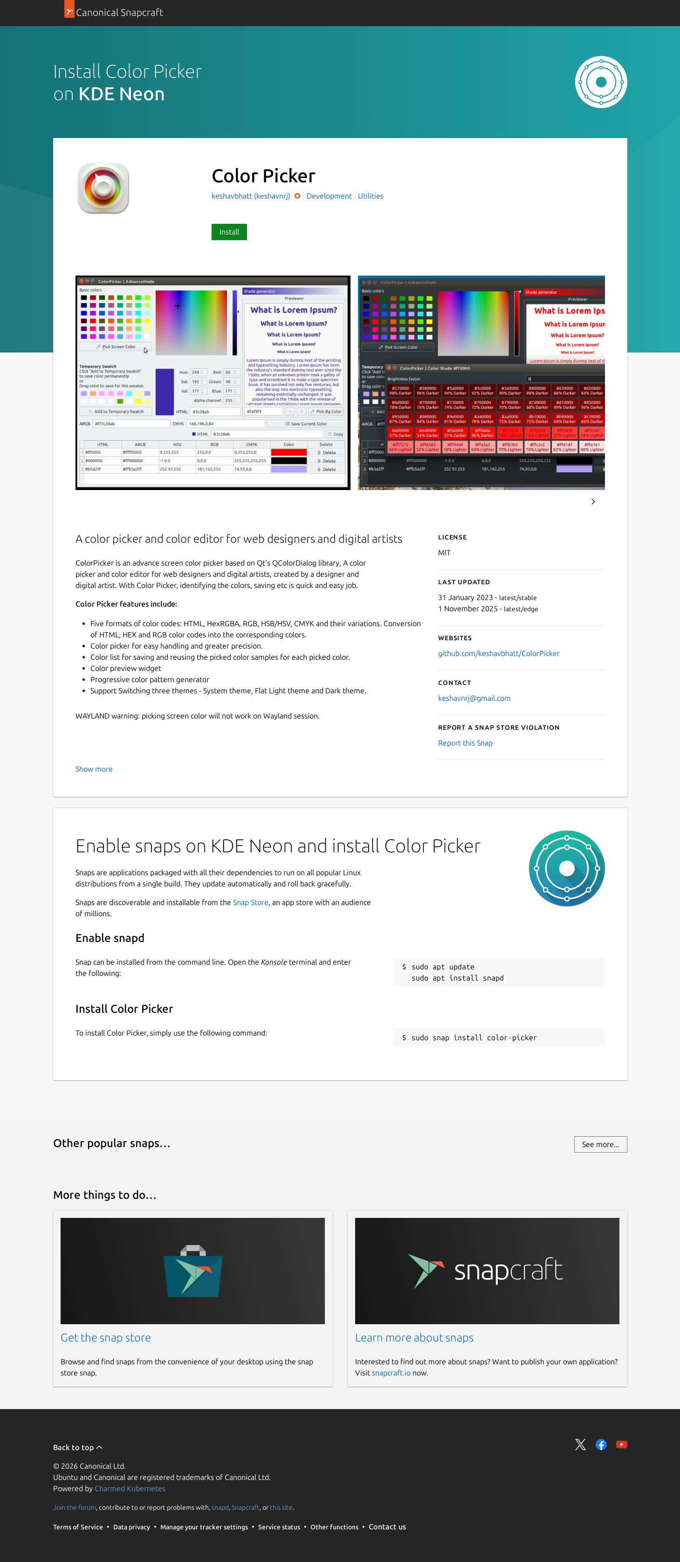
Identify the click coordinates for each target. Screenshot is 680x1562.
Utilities (371, 196)
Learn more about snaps (414, 1337)
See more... (600, 1144)
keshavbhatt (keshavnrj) (252, 196)
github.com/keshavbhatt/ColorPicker (499, 653)
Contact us (387, 1526)
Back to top (78, 1447)
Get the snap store (106, 1337)
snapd (220, 1507)
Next (593, 501)
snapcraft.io (391, 1372)
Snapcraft (246, 1507)
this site (281, 1507)
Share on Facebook (601, 1444)
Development (329, 196)
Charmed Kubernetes (130, 1488)
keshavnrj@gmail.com (474, 698)
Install (229, 232)
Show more (94, 769)
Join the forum (74, 1507)
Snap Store (250, 902)
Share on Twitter (580, 1444)
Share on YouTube (621, 1444)
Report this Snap (465, 743)
